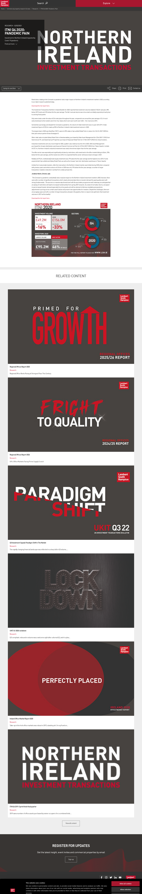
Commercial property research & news (18, 9)
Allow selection (125, 876)
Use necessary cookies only (125, 881)
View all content (71, 823)
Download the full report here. (41, 106)
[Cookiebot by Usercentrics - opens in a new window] (12, 890)
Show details (103, 890)
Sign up (71, 859)
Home (3, 9)
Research (35, 9)
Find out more (11, 44)
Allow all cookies (126, 870)
